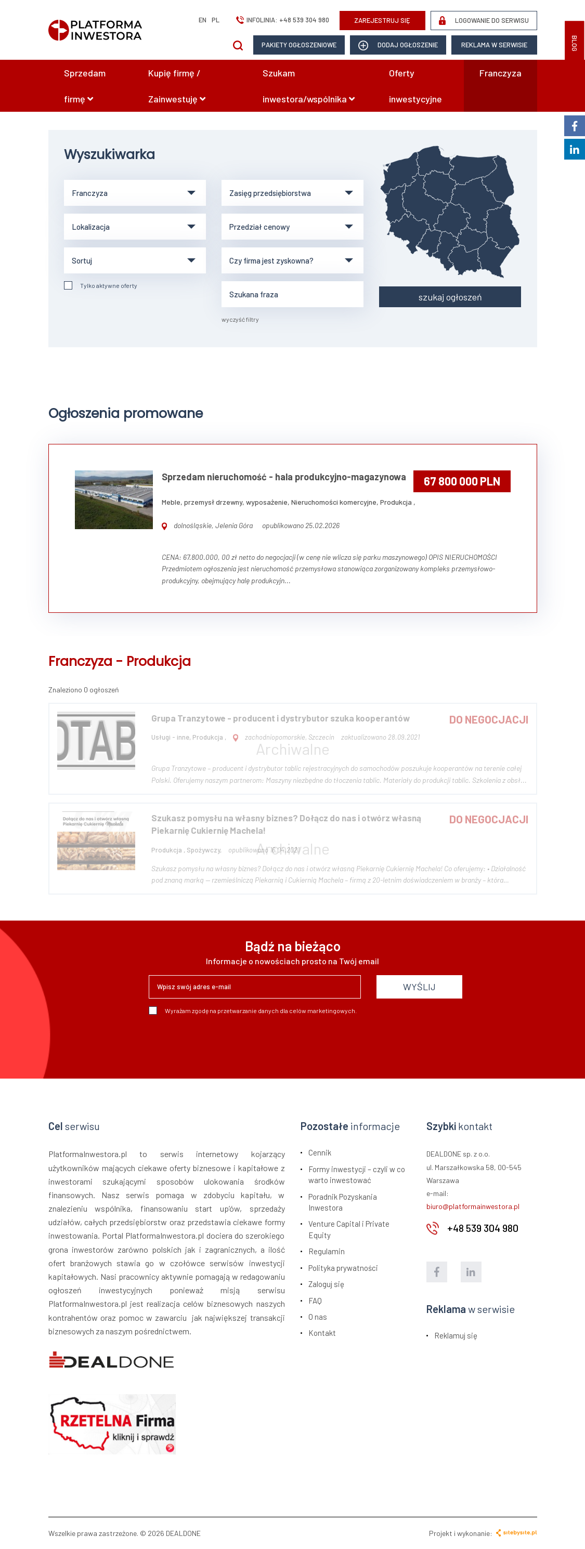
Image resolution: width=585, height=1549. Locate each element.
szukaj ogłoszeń (450, 297)
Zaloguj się (326, 1284)
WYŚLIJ (419, 986)
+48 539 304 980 (304, 20)
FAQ (315, 1300)
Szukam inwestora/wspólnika (309, 85)
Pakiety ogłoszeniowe (299, 45)
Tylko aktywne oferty (100, 285)
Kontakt (322, 1332)
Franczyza (500, 72)
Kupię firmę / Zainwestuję (176, 85)
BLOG (574, 43)
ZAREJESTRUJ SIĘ (382, 20)
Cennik (319, 1152)
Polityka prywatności (343, 1267)
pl (215, 20)
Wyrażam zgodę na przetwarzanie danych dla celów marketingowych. (253, 1010)
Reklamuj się (455, 1335)
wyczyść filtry (240, 319)
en (202, 20)
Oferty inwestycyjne (415, 85)
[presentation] (228, 1042)
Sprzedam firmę (85, 85)
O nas (317, 1316)
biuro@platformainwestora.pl (472, 1206)
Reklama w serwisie (494, 45)
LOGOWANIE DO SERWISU (484, 20)
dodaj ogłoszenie (398, 45)
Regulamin (326, 1251)
